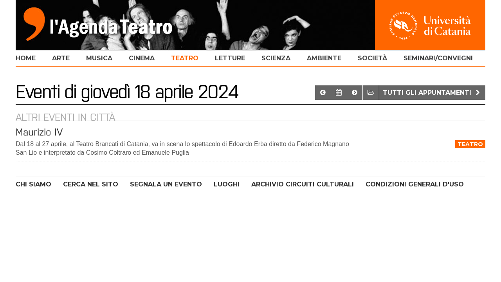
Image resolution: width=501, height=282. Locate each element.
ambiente (324, 58)
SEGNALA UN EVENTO (166, 184)
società (372, 58)
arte (61, 58)
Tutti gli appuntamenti (432, 92)
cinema (142, 58)
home (26, 58)
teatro (184, 58)
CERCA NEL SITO (90, 184)
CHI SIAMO (33, 184)
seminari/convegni (438, 58)
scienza (275, 58)
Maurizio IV (39, 132)
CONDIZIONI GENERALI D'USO (415, 184)
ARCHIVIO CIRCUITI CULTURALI (302, 184)
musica (99, 58)
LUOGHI (227, 184)
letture (230, 58)
